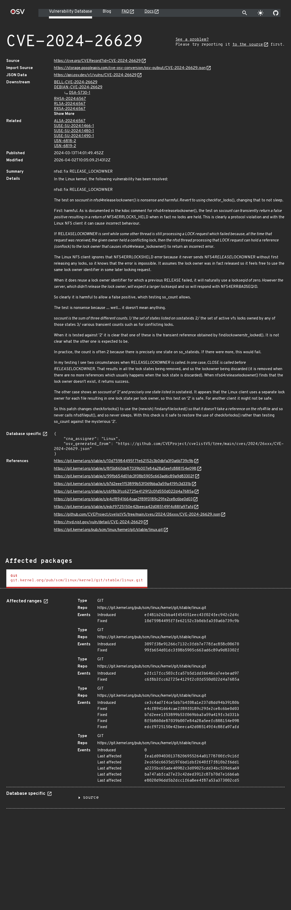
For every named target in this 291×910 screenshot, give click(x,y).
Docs (149, 11)
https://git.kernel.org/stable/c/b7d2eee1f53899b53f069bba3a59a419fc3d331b (122, 484)
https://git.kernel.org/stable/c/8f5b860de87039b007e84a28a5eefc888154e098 (125, 468)
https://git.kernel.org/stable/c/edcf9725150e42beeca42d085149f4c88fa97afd (123, 507)
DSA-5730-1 (79, 92)
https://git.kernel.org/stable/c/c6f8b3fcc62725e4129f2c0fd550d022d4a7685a (124, 491)
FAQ (125, 11)
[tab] (76, 578)
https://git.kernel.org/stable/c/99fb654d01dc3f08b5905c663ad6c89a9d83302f (124, 476)
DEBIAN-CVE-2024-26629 (78, 87)
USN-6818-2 (65, 141)
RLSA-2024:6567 (70, 104)
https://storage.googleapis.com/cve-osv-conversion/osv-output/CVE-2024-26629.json (130, 68)
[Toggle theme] (260, 13)
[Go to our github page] (275, 13)
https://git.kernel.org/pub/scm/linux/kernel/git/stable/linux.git (108, 530)
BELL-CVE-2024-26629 (75, 82)
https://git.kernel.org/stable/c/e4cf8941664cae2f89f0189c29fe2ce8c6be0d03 (123, 499)
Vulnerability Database (70, 11)
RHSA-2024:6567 (70, 98)
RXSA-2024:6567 (70, 109)
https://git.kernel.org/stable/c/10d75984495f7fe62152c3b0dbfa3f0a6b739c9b (123, 461)
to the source (247, 44)
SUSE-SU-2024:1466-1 (74, 126)
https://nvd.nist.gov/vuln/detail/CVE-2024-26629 (98, 522)
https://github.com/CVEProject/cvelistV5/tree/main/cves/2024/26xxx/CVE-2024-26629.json (137, 514)
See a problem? (192, 39)
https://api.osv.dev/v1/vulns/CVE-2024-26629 (95, 75)
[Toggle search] (244, 13)
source (91, 797)
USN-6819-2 (65, 146)
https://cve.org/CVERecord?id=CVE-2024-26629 (97, 61)
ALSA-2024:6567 (70, 121)
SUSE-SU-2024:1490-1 (74, 136)
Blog (107, 11)
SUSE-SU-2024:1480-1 (74, 131)
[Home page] (18, 13)
